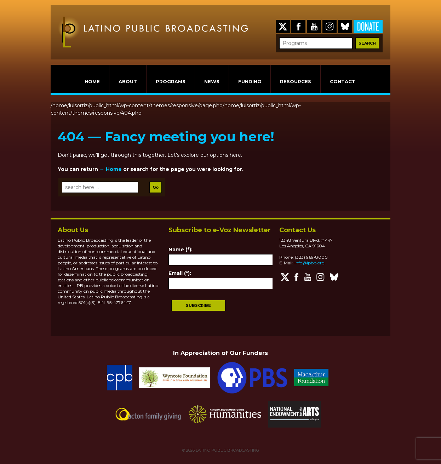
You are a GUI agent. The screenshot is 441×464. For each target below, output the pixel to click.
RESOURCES (295, 81)
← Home (110, 169)
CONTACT (342, 81)
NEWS (211, 81)
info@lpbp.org (309, 262)
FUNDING (249, 81)
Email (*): (179, 273)
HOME (92, 81)
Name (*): (180, 249)
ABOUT (128, 81)
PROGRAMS (170, 81)
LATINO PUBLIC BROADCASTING (227, 450)
